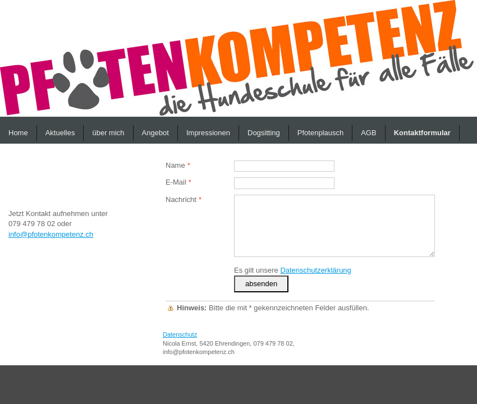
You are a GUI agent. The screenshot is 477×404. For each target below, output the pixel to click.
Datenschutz (180, 334)
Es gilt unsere (292, 270)
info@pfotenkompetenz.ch (50, 234)
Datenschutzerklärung (315, 270)
